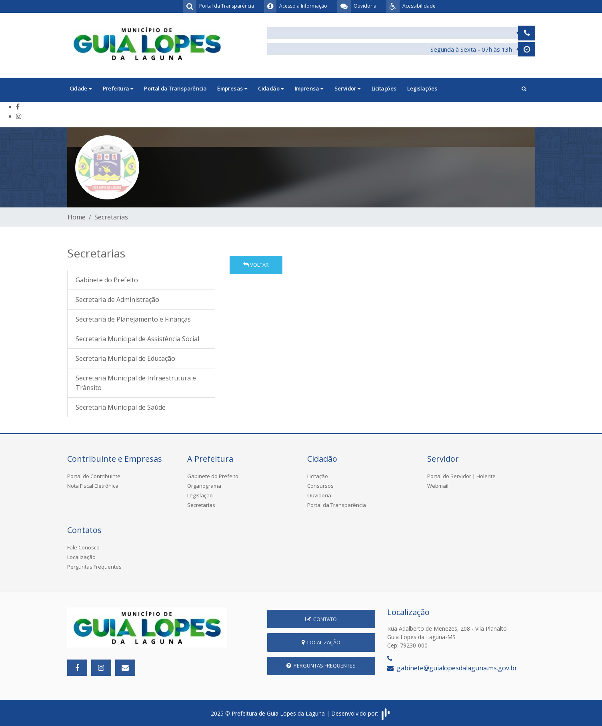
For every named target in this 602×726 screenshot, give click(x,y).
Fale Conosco (83, 547)
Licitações (384, 88)
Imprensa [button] (309, 88)
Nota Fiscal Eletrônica (92, 485)
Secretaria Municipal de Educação (125, 358)
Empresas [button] (232, 88)
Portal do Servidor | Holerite (461, 476)
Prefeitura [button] (118, 88)
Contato (321, 619)
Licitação (317, 476)
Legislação (200, 495)
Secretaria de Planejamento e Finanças (133, 319)
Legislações (422, 88)
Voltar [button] (256, 264)
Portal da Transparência (175, 88)
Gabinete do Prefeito (107, 280)
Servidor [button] (347, 88)
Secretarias (111, 217)
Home (77, 217)
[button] (524, 89)
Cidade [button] (81, 88)
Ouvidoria (319, 495)
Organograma (204, 485)
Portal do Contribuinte (93, 476)
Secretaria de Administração (117, 299)
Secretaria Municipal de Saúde (121, 407)
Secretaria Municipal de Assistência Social (137, 338)
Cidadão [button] (271, 88)
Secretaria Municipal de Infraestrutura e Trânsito (136, 383)
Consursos (320, 485)
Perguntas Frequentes (94, 566)
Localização (81, 557)
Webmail (437, 485)
